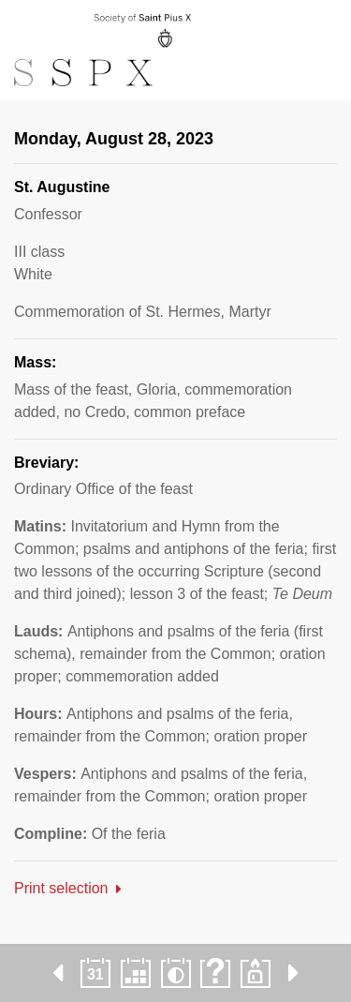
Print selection (61, 888)
